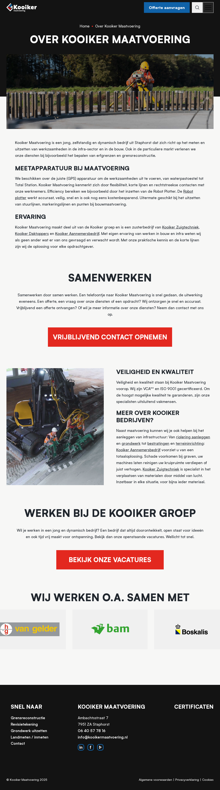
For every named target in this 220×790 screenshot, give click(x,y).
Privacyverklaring (187, 779)
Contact (18, 743)
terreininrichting (190, 443)
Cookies (208, 779)
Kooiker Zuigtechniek (180, 227)
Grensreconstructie (28, 718)
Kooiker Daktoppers (32, 233)
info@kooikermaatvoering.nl (103, 737)
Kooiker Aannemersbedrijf (77, 233)
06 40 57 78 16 (91, 730)
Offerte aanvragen (165, 7)
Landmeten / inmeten (29, 737)
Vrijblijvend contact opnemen (110, 337)
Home (85, 26)
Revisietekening (24, 724)
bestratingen (158, 443)
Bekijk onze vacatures (110, 560)
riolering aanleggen (193, 437)
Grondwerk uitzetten (29, 730)
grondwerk (131, 443)
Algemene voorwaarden (155, 779)
